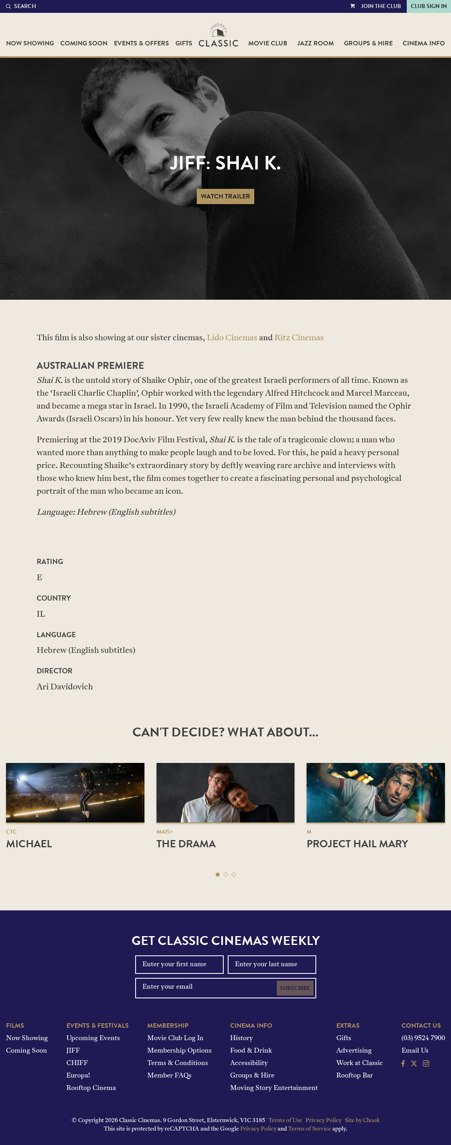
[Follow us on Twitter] (414, 1064)
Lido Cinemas (232, 338)
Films (15, 1025)
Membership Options (179, 1051)
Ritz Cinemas (299, 338)
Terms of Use (285, 1121)
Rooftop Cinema (91, 1088)
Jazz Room (315, 43)
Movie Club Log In (175, 1038)
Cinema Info (424, 43)
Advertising (354, 1051)
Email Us (415, 1051)
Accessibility (249, 1063)
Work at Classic (359, 1063)
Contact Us (421, 1025)
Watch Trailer (225, 196)
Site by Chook (362, 1121)
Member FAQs (169, 1076)
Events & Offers (141, 43)
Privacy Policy (323, 1121)
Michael (29, 844)
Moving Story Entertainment (274, 1088)
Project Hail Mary (357, 844)
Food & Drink (251, 1051)
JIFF (73, 1051)
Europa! (78, 1076)
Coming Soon (83, 43)
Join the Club (381, 6)
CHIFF (77, 1063)
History (241, 1038)
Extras (348, 1025)
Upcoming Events (93, 1038)
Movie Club (267, 43)
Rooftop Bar (354, 1076)
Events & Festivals (97, 1025)
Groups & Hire (368, 43)
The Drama (186, 844)
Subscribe (295, 988)
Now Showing (30, 43)
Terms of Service (309, 1129)
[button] (218, 875)
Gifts (183, 43)
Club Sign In (429, 6)
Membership (167, 1025)
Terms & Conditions (177, 1063)
